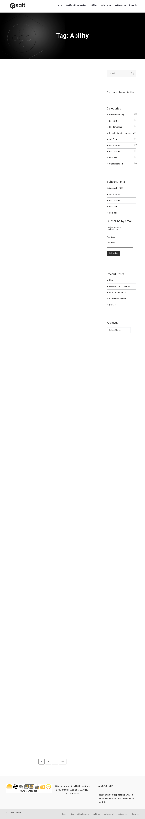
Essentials (114, 121)
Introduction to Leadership (121, 133)
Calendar (133, 5)
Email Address (113, 229)
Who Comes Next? (117, 292)
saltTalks (113, 157)
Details (112, 305)
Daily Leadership (116, 114)
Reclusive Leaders (117, 298)
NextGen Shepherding (76, 5)
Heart (111, 280)
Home (59, 5)
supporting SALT (122, 794)
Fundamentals (115, 127)
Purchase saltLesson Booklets (121, 92)
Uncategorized (116, 164)
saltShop (93, 5)
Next (62, 762)
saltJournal (106, 5)
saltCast (113, 139)
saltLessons (120, 5)
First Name (111, 237)
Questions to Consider (119, 286)
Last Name (111, 243)
